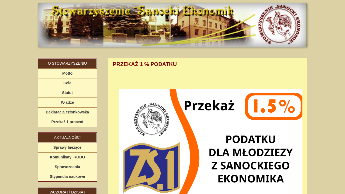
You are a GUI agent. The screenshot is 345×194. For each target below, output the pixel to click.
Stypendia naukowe (67, 176)
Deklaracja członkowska (67, 112)
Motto (67, 73)
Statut (67, 93)
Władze (67, 102)
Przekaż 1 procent (67, 122)
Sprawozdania (67, 167)
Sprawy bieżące (67, 147)
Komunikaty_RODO (67, 157)
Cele (67, 83)
